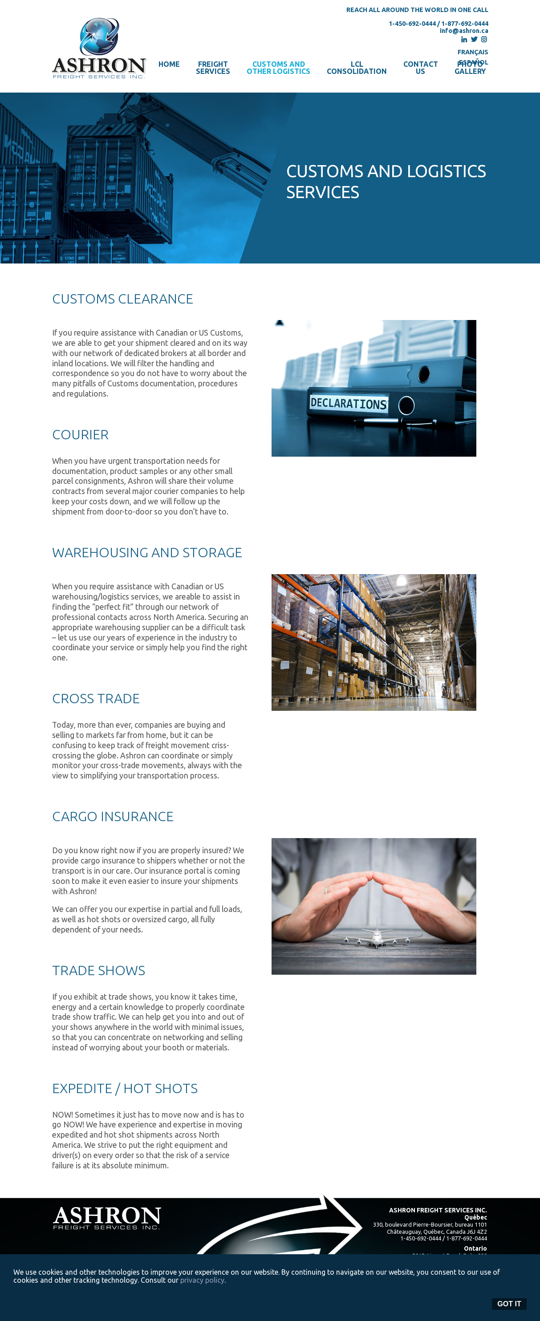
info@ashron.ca (464, 30)
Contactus (420, 68)
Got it (509, 1304)
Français (473, 52)
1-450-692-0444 (412, 23)
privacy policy (202, 1280)
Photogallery (470, 68)
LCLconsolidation (357, 68)
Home (169, 64)
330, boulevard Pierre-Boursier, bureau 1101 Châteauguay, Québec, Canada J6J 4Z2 (430, 1228)
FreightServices (213, 68)
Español (473, 62)
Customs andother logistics (278, 68)
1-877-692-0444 (464, 23)
